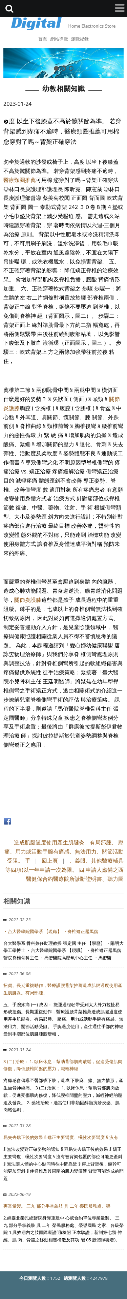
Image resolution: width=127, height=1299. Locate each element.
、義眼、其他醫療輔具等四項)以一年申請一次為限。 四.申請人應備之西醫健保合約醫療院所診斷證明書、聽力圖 (64, 870)
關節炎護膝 (27, 600)
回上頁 (50, 860)
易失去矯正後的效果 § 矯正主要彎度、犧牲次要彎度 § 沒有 (60, 1137)
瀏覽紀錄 (80, 39)
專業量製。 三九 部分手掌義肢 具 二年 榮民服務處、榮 (56, 1206)
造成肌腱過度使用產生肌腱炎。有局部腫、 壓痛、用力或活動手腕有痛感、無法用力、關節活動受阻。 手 (64, 851)
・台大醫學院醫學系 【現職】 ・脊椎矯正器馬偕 (50, 931)
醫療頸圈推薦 (19, 180)
